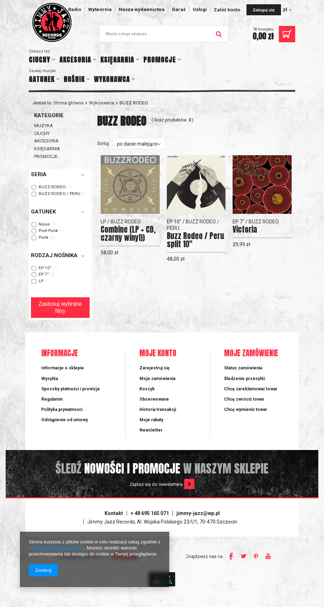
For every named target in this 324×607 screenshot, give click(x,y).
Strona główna (68, 102)
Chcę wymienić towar (245, 409)
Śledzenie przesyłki (244, 378)
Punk (43, 237)
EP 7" (44, 274)
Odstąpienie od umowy (64, 420)
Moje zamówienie (251, 353)
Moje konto (157, 353)
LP (41, 281)
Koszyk (147, 389)
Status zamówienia (243, 368)
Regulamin (52, 399)
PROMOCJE (159, 60)
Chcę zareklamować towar (250, 389)
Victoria (245, 230)
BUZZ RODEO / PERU (59, 194)
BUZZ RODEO (52, 187)
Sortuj (103, 143)
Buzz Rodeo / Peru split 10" (195, 240)
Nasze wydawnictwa (142, 9)
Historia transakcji (157, 409)
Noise (44, 224)
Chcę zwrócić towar (244, 399)
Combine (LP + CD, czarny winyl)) (128, 234)
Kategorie (49, 115)
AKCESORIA (75, 60)
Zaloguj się (264, 9)
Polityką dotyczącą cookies (56, 548)
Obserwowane (154, 399)
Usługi (200, 9)
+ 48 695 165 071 (150, 513)
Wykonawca (101, 102)
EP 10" (45, 268)
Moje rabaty (151, 420)
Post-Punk (48, 231)
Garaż (179, 9)
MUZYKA (43, 125)
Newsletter (151, 430)
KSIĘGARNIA (117, 60)
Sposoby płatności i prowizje (70, 389)
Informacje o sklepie (62, 368)
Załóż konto (227, 9)
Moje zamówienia (157, 378)
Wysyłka (49, 378)
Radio (74, 9)
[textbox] (164, 33)
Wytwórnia (100, 9)
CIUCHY (39, 60)
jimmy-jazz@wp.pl (198, 513)
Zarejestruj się (154, 368)
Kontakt (114, 513)
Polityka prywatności (62, 409)
